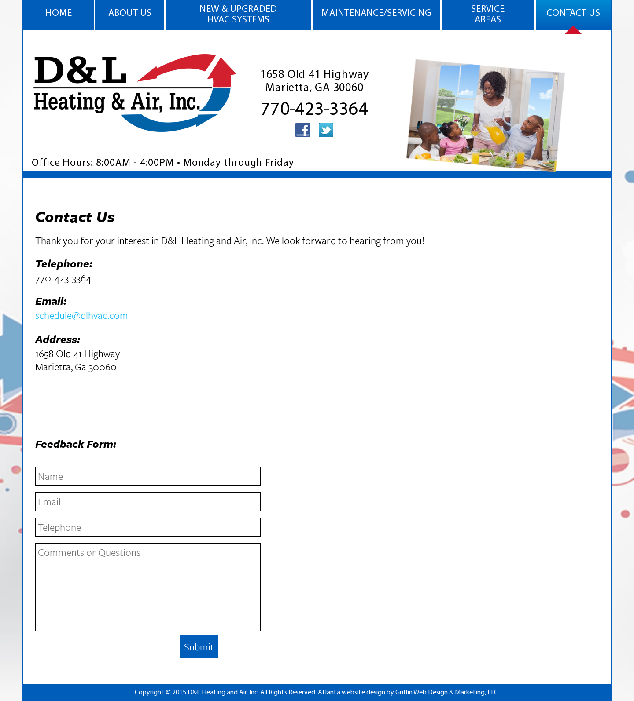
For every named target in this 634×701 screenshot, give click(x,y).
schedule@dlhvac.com (81, 315)
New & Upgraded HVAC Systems (238, 14)
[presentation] (102, 651)
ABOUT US (129, 13)
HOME (58, 13)
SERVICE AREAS (488, 14)
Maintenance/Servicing (376, 13)
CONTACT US (573, 13)
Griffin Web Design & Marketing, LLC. (447, 692)
